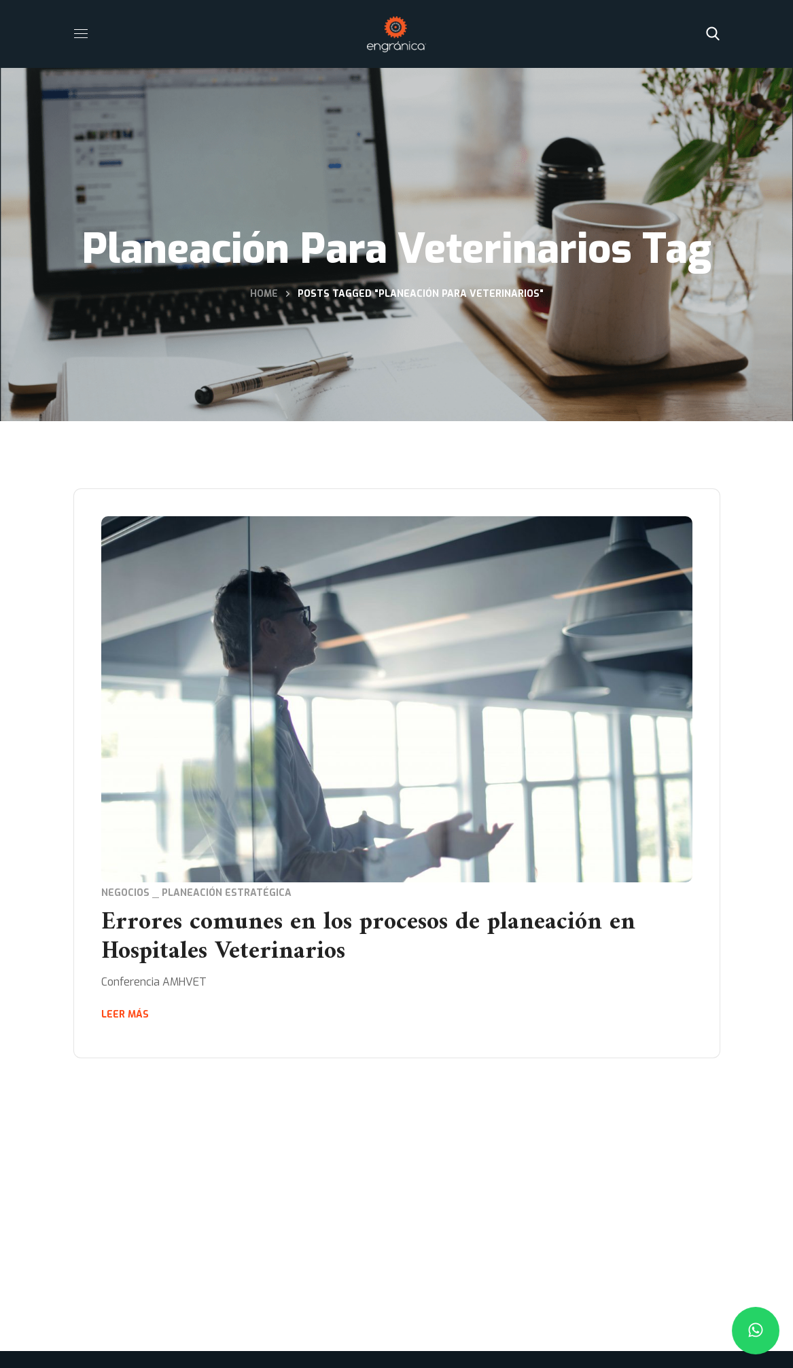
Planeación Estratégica (227, 892)
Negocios (125, 892)
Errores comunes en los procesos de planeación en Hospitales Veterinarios (368, 937)
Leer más (125, 1014)
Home (264, 293)
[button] (713, 34)
